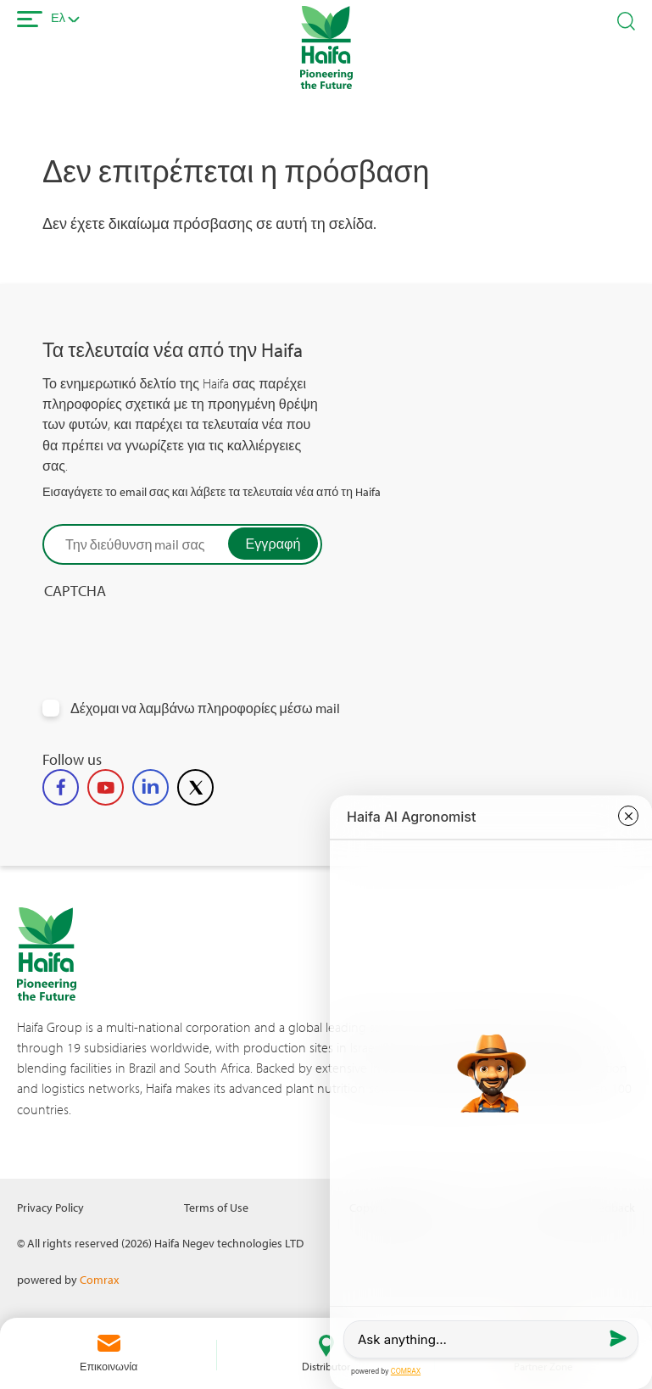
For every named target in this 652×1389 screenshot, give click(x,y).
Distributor (326, 1366)
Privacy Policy (50, 1207)
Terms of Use (216, 1207)
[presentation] (171, 633)
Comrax (99, 1279)
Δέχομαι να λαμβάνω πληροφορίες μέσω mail (205, 708)
